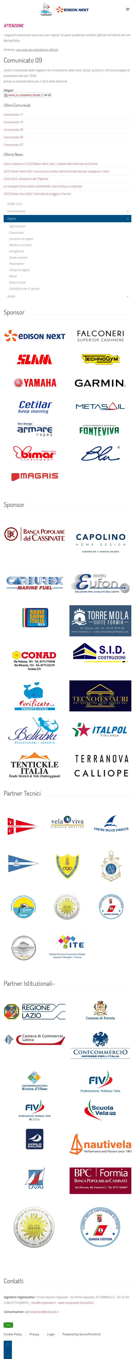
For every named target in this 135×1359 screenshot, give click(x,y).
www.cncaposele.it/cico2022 (76, 1303)
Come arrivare (18, 257)
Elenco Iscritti (17, 282)
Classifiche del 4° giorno (24, 289)
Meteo (13, 276)
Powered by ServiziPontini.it (81, 1334)
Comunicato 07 (13, 145)
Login (51, 1334)
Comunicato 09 (13, 130)
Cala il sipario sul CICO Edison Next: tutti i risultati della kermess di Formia (50, 164)
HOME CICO (14, 204)
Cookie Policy (13, 1334)
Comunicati (16, 233)
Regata (11, 219)
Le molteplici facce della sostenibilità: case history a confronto (43, 186)
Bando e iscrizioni (20, 245)
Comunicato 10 (13, 122)
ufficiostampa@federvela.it (42, 1312)
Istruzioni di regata (21, 239)
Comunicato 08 (13, 137)
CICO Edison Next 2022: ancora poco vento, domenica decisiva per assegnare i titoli (56, 171)
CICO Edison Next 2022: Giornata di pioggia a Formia (37, 194)
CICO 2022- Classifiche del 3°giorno (26, 179)
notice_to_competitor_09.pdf (24, 95)
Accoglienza (16, 251)
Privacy (34, 1334)
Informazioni (17, 226)
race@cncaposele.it (43, 1303)
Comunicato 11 (13, 115)
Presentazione (16, 211)
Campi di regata (19, 270)
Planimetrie (16, 264)
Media (11, 296)
